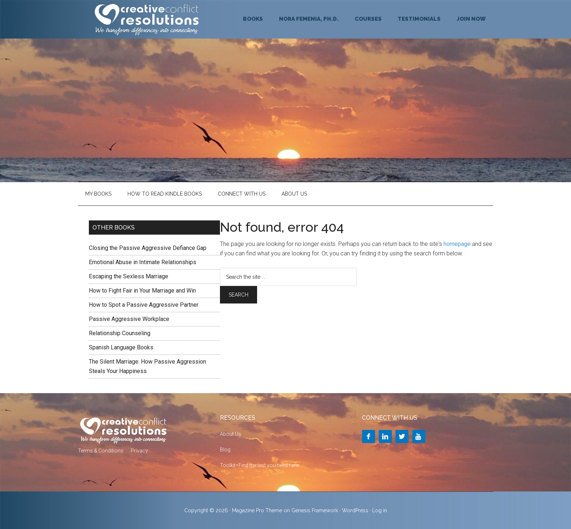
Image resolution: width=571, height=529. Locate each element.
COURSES (368, 19)
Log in (379, 510)
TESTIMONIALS (419, 19)
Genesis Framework (314, 510)
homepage (457, 243)
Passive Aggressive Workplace (129, 319)
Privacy (139, 451)
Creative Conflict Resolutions (147, 19)
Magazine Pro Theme (257, 510)
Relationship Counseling (119, 333)
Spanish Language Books (121, 347)
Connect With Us (241, 194)
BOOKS (253, 19)
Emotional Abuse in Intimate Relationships (142, 262)
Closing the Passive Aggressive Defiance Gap (147, 247)
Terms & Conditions (100, 451)
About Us (294, 194)
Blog (225, 449)
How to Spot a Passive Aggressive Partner (143, 304)
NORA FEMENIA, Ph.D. (309, 19)
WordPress (355, 510)
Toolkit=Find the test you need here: (260, 465)
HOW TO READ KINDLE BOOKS (164, 194)
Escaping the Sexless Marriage (128, 276)
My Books (98, 194)
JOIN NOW (471, 19)
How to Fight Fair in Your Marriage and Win (142, 290)
